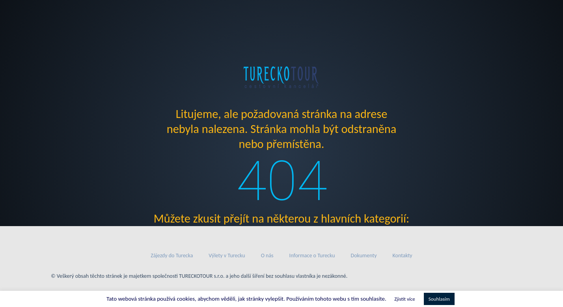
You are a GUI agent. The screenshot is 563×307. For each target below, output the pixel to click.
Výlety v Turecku (227, 255)
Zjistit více (404, 299)
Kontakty (402, 255)
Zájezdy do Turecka (172, 255)
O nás (267, 255)
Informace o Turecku (312, 255)
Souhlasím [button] (439, 299)
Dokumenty (364, 255)
